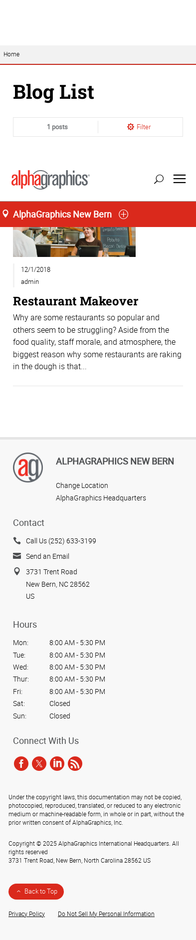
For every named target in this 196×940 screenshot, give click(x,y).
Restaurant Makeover (75, 326)
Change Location (82, 485)
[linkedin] (57, 763)
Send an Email (47, 556)
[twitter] (39, 763)
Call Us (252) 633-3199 (61, 540)
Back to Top (40, 891)
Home (11, 79)
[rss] (75, 763)
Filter (144, 152)
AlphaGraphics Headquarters (101, 497)
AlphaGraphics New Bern (115, 461)
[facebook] (21, 763)
